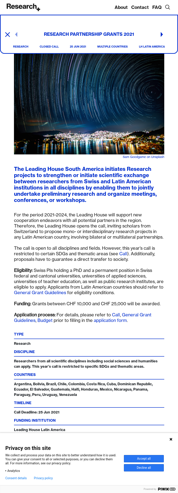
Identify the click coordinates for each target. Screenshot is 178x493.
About (121, 7)
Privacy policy (43, 478)
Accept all (144, 458)
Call (123, 253)
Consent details (16, 478)
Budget (45, 320)
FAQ (157, 7)
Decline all (144, 467)
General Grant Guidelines (40, 292)
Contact (140, 7)
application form (110, 320)
